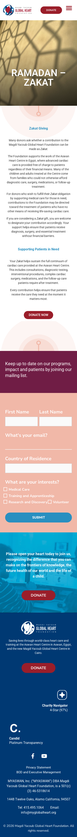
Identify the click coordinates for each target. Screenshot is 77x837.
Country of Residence (28, 459)
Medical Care (19, 489)
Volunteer (61, 502)
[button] (69, 8)
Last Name (51, 412)
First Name (17, 412)
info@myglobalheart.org (38, 812)
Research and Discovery (28, 502)
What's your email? (26, 435)
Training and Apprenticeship (31, 496)
